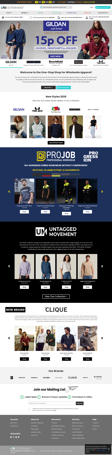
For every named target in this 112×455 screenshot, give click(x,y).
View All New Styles (56, 143)
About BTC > (48, 87)
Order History (14, 426)
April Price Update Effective (44, 17)
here (55, 410)
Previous (9, 191)
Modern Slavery (67, 451)
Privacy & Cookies (45, 451)
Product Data (75, 429)
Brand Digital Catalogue (58, 426)
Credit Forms (96, 426)
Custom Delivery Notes (78, 438)
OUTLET (86, 13)
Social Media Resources (58, 432)
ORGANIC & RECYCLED (56, 12)
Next (102, 191)
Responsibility (35, 429)
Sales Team (34, 435)
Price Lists (54, 423)
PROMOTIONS (71, 13)
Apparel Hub (55, 438)
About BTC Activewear (37, 423)
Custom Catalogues (77, 435)
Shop (24, 212)
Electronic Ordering (77, 426)
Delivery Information (77, 423)
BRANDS (24, 13)
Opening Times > (78, 17)
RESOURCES (102, 13)
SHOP (8, 13)
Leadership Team (36, 432)
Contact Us (96, 423)
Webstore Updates (57, 429)
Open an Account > (63, 87)
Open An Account (102, 7)
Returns (95, 429)
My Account (13, 423)
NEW (39, 13)
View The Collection (55, 296)
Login (91, 7)
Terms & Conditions (56, 451)
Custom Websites (77, 432)
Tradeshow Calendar (58, 435)
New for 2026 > (18, 17)
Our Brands (34, 426)
